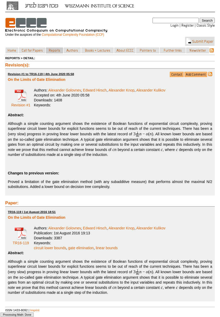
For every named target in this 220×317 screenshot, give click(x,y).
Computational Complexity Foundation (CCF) (73, 34)
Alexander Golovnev (64, 90)
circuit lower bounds (50, 248)
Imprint (35, 310)
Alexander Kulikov (151, 90)
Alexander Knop (121, 90)
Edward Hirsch (95, 90)
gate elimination (81, 248)
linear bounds (107, 248)
